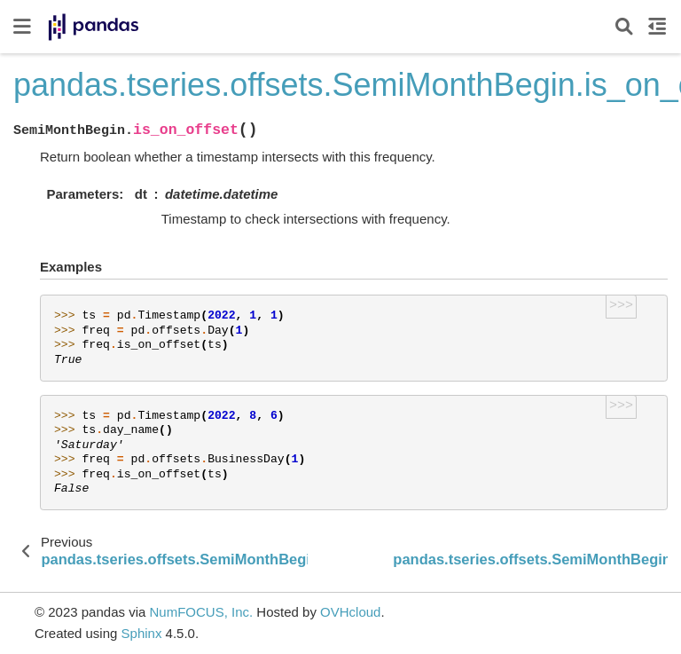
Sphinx (141, 633)
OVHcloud (350, 611)
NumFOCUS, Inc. (201, 611)
